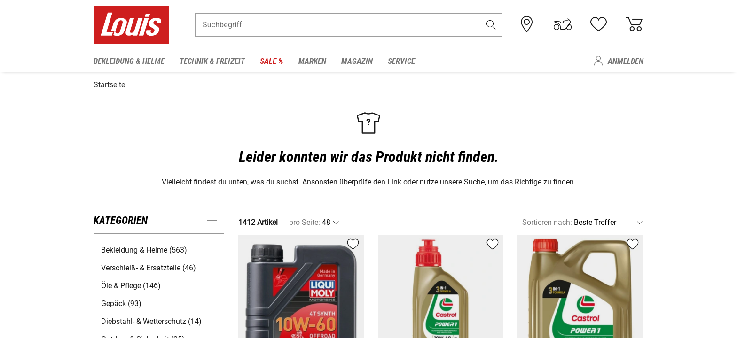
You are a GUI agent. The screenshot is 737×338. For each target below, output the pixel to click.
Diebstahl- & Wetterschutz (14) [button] (151, 319)
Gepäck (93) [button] (121, 301)
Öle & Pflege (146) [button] (131, 283)
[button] (491, 26)
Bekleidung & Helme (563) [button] (144, 248)
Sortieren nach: (547, 220)
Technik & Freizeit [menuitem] (212, 61)
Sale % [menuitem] (271, 61)
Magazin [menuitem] (357, 61)
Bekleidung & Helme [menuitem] (129, 61)
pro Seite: (304, 220)
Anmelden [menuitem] (625, 61)
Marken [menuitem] (312, 61)
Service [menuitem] (401, 61)
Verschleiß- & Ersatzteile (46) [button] (148, 265)
